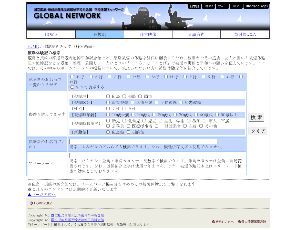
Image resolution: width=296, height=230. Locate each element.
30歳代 (182, 115)
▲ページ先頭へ (42, 194)
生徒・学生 (172, 121)
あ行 (77, 77)
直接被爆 (117, 102)
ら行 (225, 77)
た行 (131, 77)
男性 (113, 108)
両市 (145, 96)
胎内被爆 (190, 102)
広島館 (115, 132)
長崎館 (135, 132)
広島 (113, 96)
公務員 (115, 126)
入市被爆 (141, 102)
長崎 (129, 96)
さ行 (113, 77)
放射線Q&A (245, 34)
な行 (150, 77)
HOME (51, 34)
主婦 (190, 126)
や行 (207, 77)
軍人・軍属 (216, 121)
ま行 (188, 77)
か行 (94, 77)
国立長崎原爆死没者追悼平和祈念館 (77, 219)
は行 (169, 77)
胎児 (113, 121)
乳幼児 (131, 121)
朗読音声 (196, 34)
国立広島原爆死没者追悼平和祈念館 (77, 215)
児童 (149, 121)
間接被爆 (166, 102)
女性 (129, 108)
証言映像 (148, 34)
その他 (208, 126)
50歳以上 (226, 115)
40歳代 (203, 115)
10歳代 (140, 115)
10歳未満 (117, 115)
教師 (194, 121)
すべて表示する (87, 87)
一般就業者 (168, 126)
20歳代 (161, 115)
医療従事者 (139, 126)
